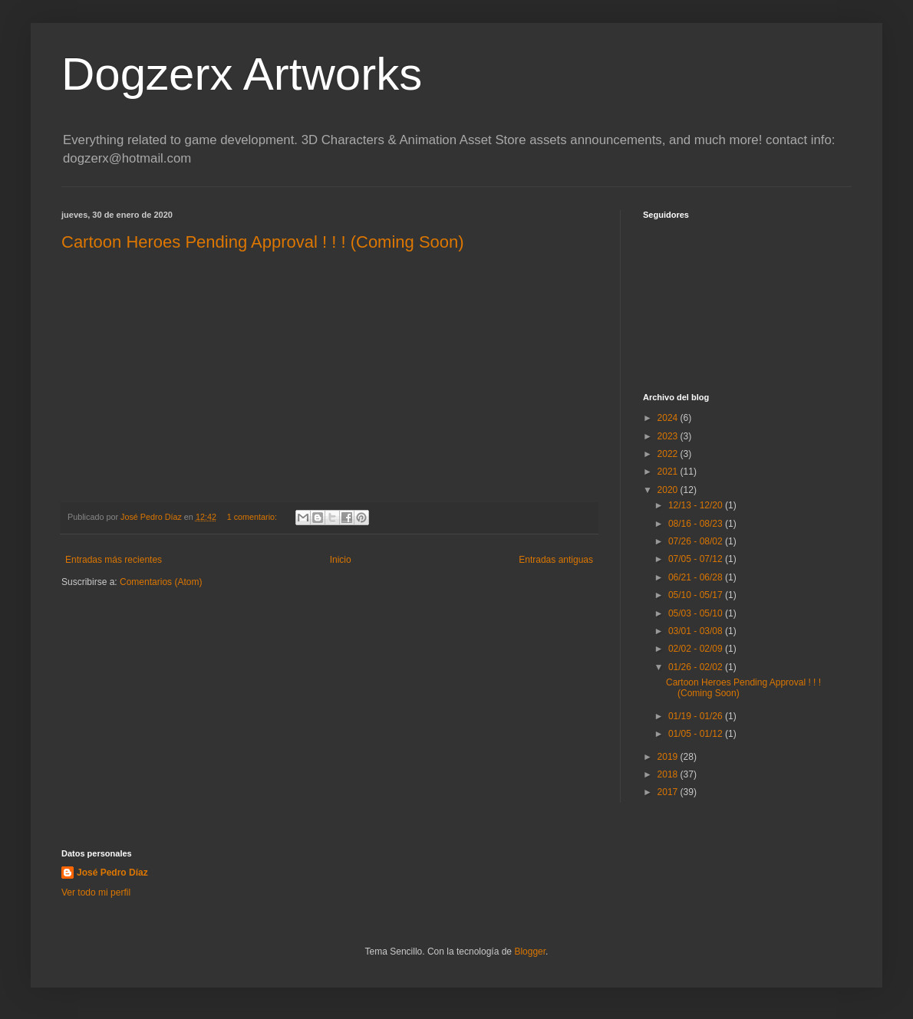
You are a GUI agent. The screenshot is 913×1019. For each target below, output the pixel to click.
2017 (669, 792)
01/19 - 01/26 (696, 716)
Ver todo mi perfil (95, 892)
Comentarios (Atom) (161, 582)
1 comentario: (253, 516)
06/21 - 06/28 (696, 577)
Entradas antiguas (556, 559)
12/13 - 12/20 (696, 505)
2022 (669, 454)
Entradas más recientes (113, 559)
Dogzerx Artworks (241, 74)
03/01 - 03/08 (696, 631)
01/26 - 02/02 (696, 667)
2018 (669, 774)
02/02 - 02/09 (696, 648)
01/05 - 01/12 (696, 733)
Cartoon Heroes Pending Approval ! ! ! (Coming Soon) (262, 241)
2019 (669, 756)
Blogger (529, 951)
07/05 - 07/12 (696, 559)
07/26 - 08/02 (696, 541)
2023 (669, 436)
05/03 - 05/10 (696, 613)
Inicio (340, 559)
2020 (669, 490)
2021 (669, 471)
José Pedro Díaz (112, 872)
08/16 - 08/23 (696, 523)
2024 (669, 418)
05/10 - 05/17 (696, 595)
